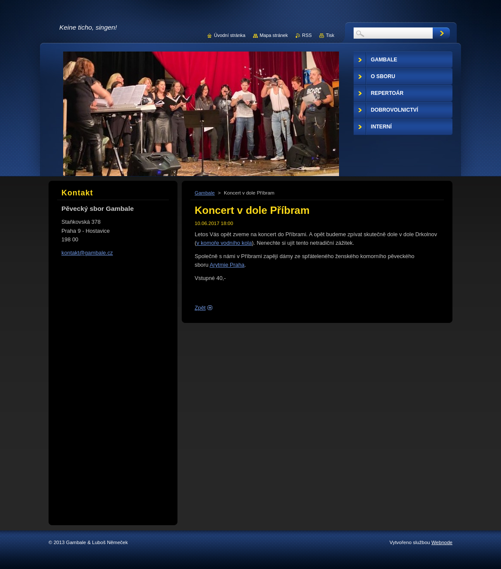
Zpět (200, 307)
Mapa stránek (274, 35)
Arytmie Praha (227, 265)
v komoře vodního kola (224, 243)
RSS (307, 35)
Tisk (330, 35)
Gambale (205, 192)
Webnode (441, 542)
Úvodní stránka (229, 35)
